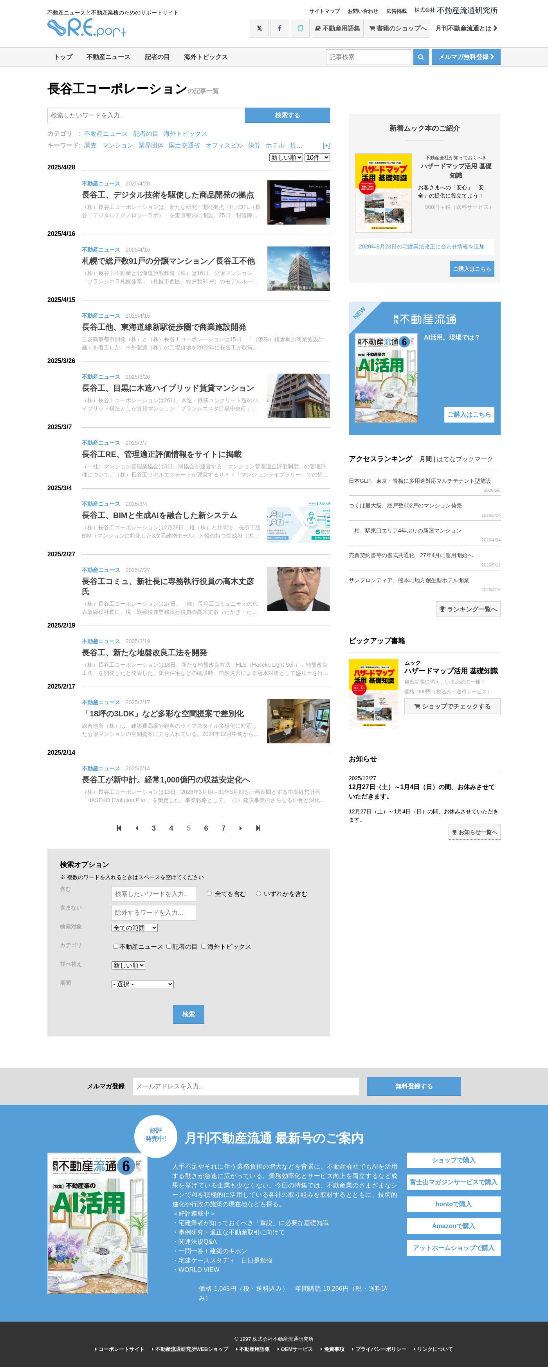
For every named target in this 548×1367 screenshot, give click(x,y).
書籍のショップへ (398, 28)
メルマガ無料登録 (466, 57)
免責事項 (332, 1349)
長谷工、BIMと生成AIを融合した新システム (159, 515)
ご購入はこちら (472, 269)
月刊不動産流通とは (466, 28)
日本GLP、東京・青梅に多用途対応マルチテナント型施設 (425, 485)
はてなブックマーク (465, 459)
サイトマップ (324, 11)
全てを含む (226, 893)
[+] (326, 145)
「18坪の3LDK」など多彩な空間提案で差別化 (163, 713)
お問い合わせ (363, 11)
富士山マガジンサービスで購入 (454, 1182)
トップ (63, 57)
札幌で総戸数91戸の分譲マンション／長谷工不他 (168, 261)
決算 (254, 145)
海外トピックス (206, 57)
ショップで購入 (454, 1160)
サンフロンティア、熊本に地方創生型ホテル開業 (425, 584)
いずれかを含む (282, 893)
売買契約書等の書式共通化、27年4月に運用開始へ (425, 559)
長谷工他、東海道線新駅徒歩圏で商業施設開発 (164, 327)
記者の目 (157, 57)
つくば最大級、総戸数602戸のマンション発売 (425, 510)
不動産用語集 (337, 28)
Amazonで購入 (453, 1226)
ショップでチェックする (452, 706)
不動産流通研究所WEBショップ (190, 1349)
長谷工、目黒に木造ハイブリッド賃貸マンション (168, 388)
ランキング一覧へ (468, 609)
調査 (90, 145)
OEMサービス (295, 1349)
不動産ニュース (108, 57)
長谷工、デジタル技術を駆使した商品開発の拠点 (168, 195)
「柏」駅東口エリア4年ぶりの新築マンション (425, 535)
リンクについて (433, 1349)
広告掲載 (396, 11)
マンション (117, 145)
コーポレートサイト (119, 1349)
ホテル (275, 145)
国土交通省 (184, 145)
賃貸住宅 (302, 145)
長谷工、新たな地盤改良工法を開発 (144, 652)
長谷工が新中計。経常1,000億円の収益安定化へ (166, 779)
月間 (425, 459)
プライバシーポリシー (379, 1349)
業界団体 (151, 145)
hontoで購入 (454, 1204)
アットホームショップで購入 (453, 1248)
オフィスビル (224, 145)
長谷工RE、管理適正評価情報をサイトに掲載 (162, 454)
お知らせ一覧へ (474, 832)
